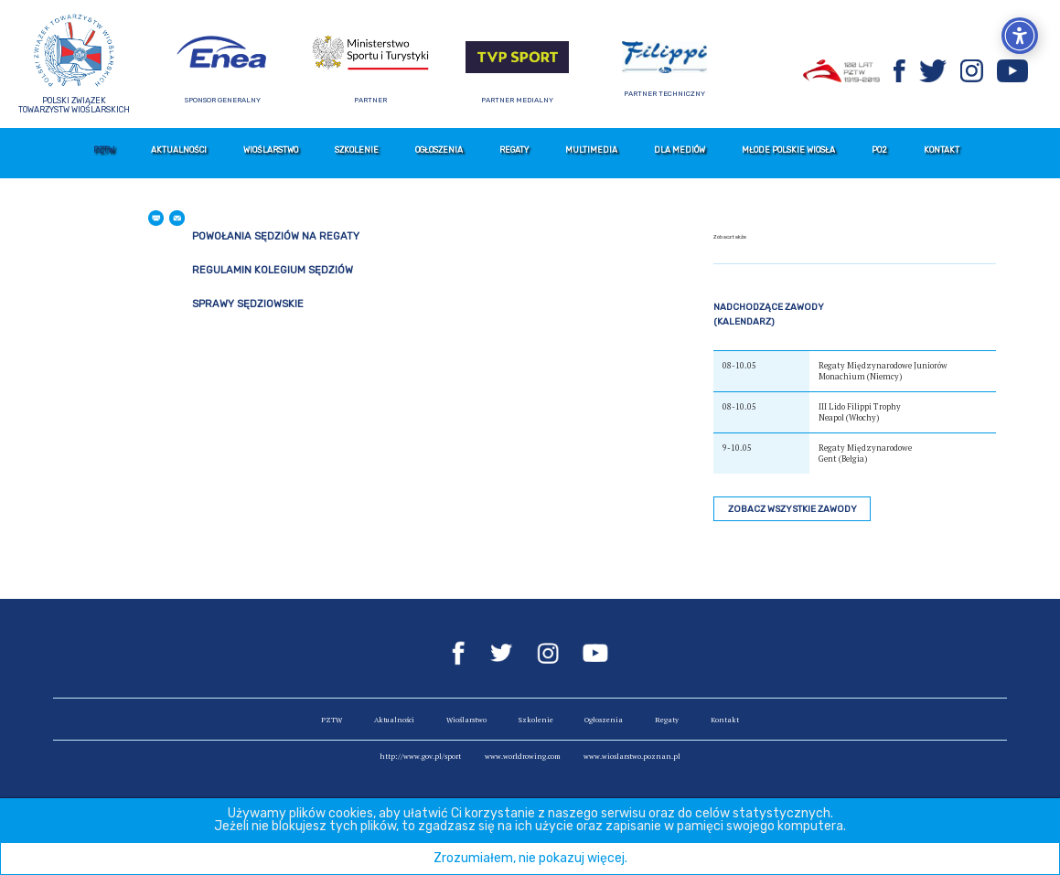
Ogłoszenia (439, 150)
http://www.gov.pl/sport (420, 756)
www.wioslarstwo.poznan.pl (632, 756)
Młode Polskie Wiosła (788, 150)
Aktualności (179, 150)
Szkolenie (357, 150)
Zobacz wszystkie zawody (792, 509)
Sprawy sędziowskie (248, 304)
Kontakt (941, 150)
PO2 (879, 150)
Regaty (514, 150)
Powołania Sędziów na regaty (275, 236)
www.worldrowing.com (523, 756)
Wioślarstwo (270, 150)
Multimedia (591, 150)
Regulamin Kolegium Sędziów (272, 270)
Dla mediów (679, 150)
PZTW (103, 150)
